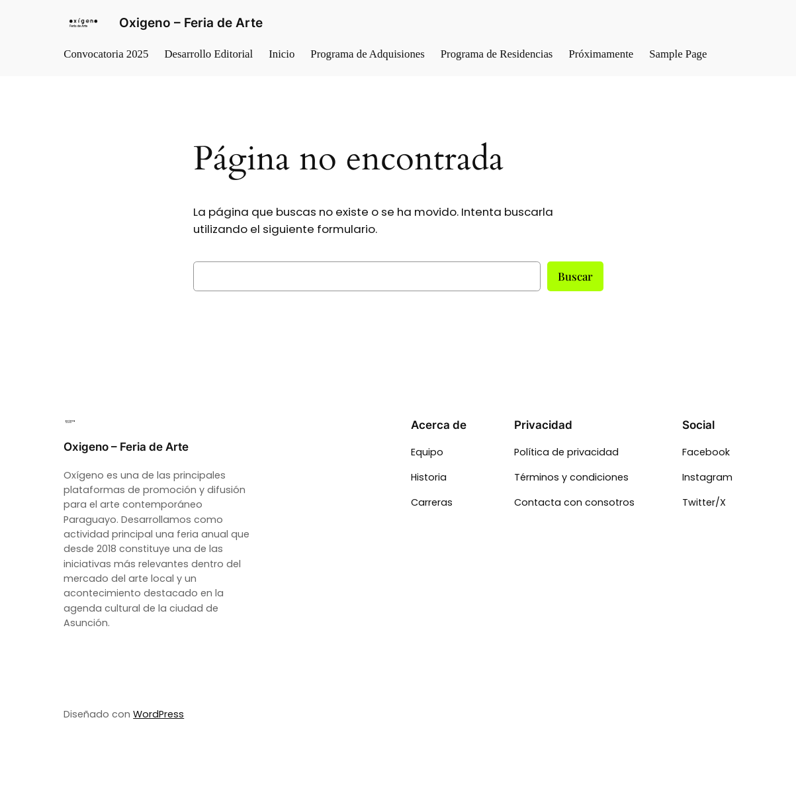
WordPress (158, 714)
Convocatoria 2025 (106, 54)
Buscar (575, 276)
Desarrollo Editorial (208, 54)
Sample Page (678, 54)
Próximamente (600, 54)
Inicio (281, 54)
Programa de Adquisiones (367, 54)
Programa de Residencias (497, 54)
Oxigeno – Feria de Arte (191, 22)
